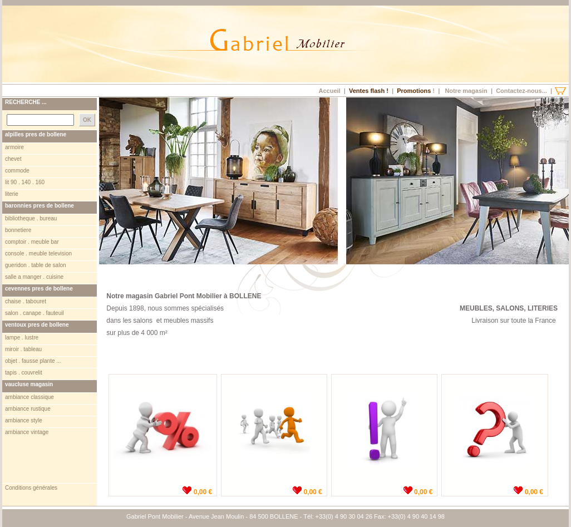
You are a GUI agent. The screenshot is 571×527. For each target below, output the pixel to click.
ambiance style (23, 420)
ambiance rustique (28, 409)
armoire (14, 147)
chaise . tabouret (25, 301)
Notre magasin (466, 90)
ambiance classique (29, 397)
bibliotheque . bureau (31, 218)
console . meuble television (38, 253)
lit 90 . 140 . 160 (25, 182)
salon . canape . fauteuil (34, 313)
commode (17, 171)
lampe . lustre (21, 337)
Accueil (329, 90)
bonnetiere (18, 230)
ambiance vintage (26, 432)
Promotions (414, 90)
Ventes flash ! (368, 90)
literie (11, 194)
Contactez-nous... (521, 90)
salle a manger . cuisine (34, 277)
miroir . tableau (23, 349)
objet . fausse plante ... (33, 361)
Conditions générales (31, 488)
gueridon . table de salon (35, 265)
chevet (13, 159)
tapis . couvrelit (23, 373)
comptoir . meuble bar (32, 242)
